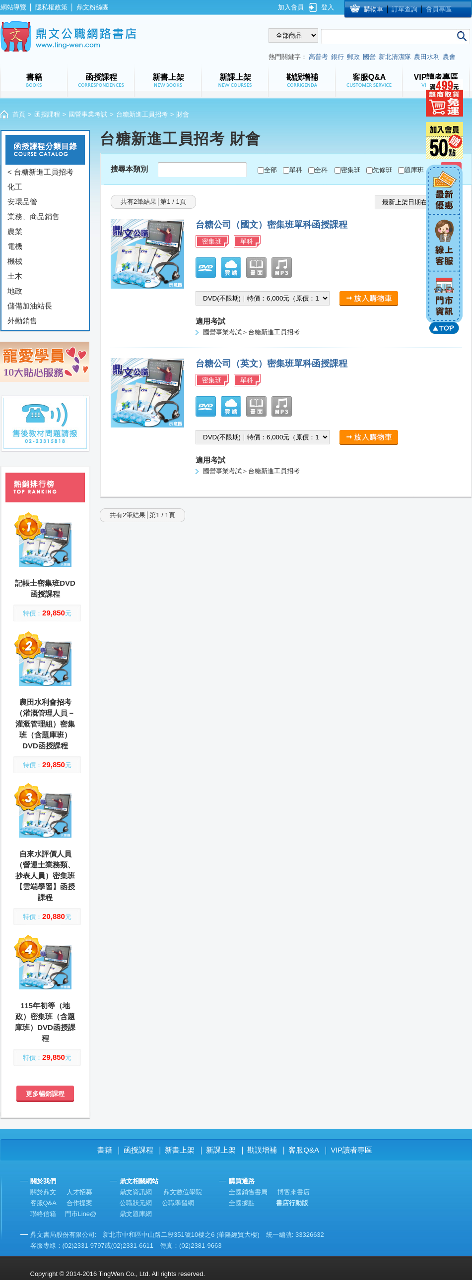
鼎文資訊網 (136, 1192)
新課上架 (221, 1150)
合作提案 (79, 1203)
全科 (321, 170)
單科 (295, 170)
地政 (14, 291)
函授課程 (47, 114)
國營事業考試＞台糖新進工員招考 (251, 332)
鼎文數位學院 (182, 1192)
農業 (14, 231)
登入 (327, 7)
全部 (270, 170)
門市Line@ (81, 1214)
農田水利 (427, 57)
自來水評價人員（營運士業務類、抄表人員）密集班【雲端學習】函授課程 (45, 876)
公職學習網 (178, 1203)
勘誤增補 (262, 1150)
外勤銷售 (22, 320)
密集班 (350, 170)
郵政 (353, 57)
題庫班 (414, 170)
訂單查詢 (404, 9)
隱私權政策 (51, 7)
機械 (14, 261)
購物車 (373, 9)
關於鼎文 (43, 1192)
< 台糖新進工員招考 (40, 172)
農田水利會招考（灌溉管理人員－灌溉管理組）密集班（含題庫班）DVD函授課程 (45, 724)
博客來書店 (293, 1192)
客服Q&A (303, 1150)
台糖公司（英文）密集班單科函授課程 (271, 363)
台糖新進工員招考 (142, 114)
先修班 (382, 170)
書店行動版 (292, 1203)
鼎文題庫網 (136, 1214)
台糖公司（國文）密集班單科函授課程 (271, 225)
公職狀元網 (136, 1203)
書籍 (104, 1150)
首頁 (18, 114)
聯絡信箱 (43, 1214)
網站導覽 (13, 7)
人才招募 (79, 1192)
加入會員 (291, 7)
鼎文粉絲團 (92, 7)
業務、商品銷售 (33, 216)
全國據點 (242, 1203)
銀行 (337, 57)
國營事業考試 (87, 114)
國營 (369, 57)
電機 (14, 246)
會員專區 (439, 9)
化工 (14, 187)
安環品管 (22, 201)
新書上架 (180, 1150)
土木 (14, 276)
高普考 (318, 57)
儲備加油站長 (29, 306)
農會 (449, 57)
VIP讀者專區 (351, 1150)
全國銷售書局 (248, 1192)
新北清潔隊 (395, 57)
